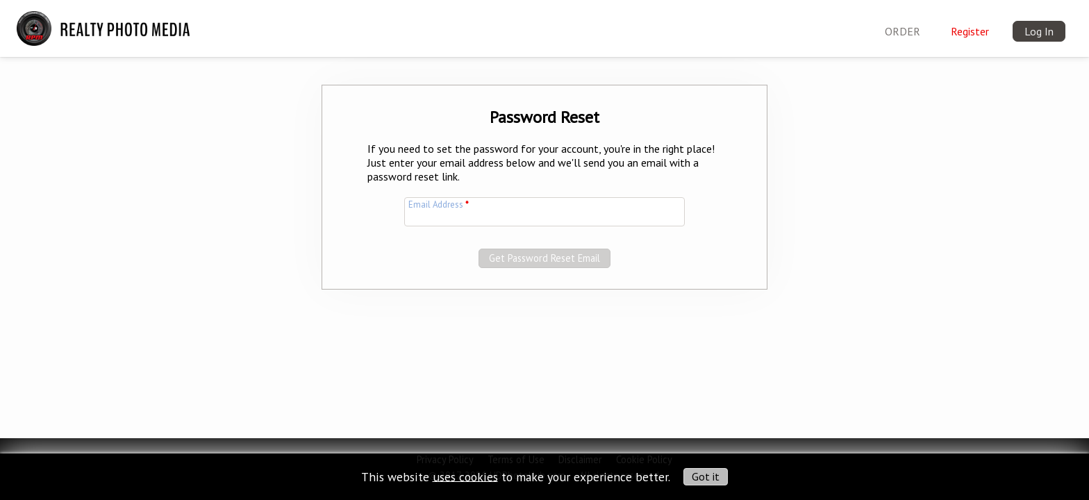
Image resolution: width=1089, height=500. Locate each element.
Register (970, 31)
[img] (106, 21)
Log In (1039, 31)
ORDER (902, 31)
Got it (706, 476)
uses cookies (465, 476)
